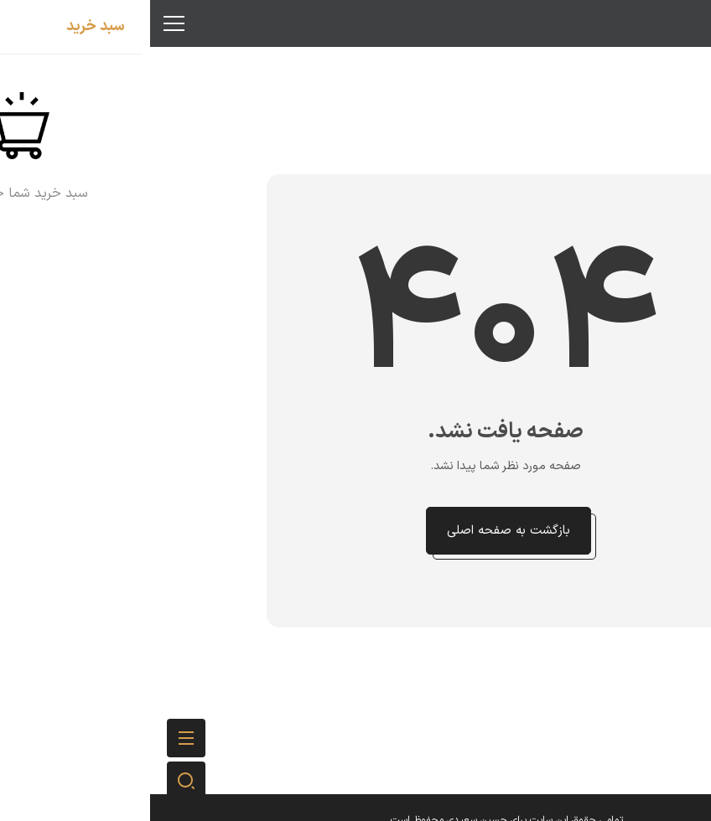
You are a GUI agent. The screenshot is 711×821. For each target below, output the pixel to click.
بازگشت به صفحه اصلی (358, 530)
